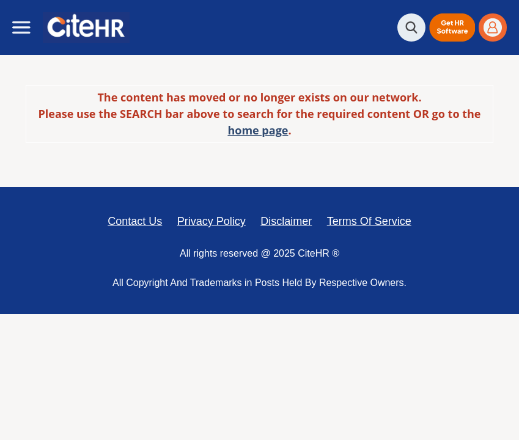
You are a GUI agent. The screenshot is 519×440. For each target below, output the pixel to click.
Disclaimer (286, 221)
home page (257, 130)
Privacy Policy (211, 221)
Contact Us (135, 221)
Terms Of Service (369, 221)
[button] (452, 27)
